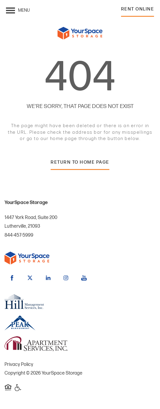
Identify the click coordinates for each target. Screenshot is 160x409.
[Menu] (18, 10)
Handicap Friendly (18, 390)
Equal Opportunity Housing (8, 390)
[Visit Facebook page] (11, 277)
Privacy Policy (18, 364)
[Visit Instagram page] (65, 277)
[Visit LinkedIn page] (47, 277)
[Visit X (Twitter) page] (29, 277)
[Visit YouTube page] (83, 277)
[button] (137, 10)
